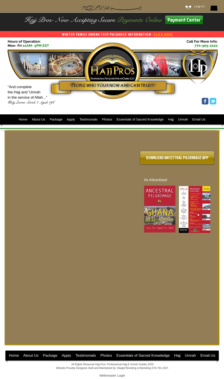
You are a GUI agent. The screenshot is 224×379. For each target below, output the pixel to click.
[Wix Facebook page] (205, 101)
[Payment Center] (184, 20)
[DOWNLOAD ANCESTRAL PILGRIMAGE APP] (177, 157)
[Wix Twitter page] (213, 101)
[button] (214, 6)
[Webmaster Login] (112, 375)
